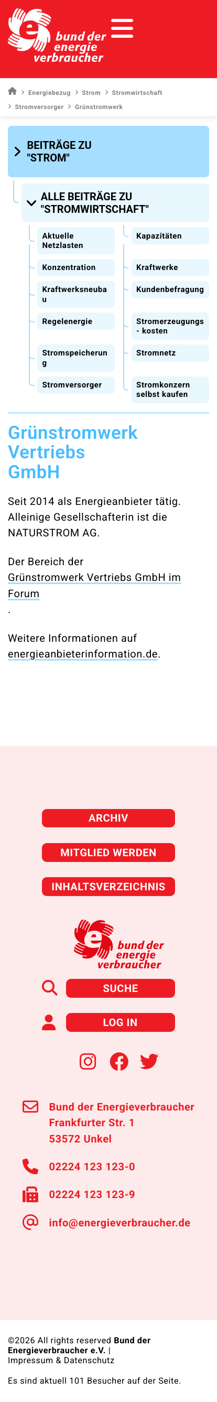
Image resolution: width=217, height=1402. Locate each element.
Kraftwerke (157, 267)
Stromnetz (156, 353)
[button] (63, 151)
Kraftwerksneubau (74, 294)
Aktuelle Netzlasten (62, 241)
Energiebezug (45, 92)
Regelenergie (67, 321)
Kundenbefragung (170, 289)
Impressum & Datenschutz (61, 1360)
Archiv (108, 818)
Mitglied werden (108, 852)
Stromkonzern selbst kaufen (163, 390)
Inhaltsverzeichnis (108, 886)
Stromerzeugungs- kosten (170, 326)
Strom (88, 92)
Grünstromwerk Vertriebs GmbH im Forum (94, 585)
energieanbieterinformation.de (83, 654)
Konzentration (68, 267)
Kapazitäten (159, 236)
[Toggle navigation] (189, 29)
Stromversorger (36, 107)
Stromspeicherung (74, 358)
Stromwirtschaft (133, 92)
